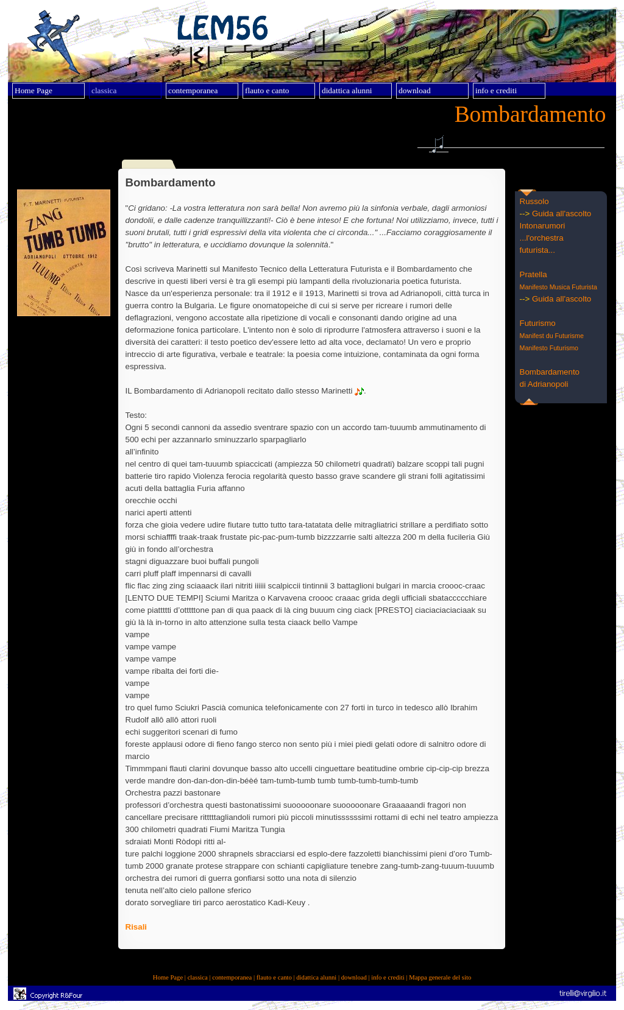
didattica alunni (316, 977)
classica (198, 977)
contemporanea (232, 977)
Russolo (534, 201)
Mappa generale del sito (440, 977)
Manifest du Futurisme (552, 335)
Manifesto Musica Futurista (558, 287)
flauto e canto (274, 977)
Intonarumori (543, 225)
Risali (136, 926)
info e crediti (387, 977)
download (354, 977)
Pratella (533, 274)
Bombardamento (550, 371)
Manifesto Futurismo (549, 347)
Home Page (168, 977)
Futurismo (538, 323)
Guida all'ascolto (561, 213)
